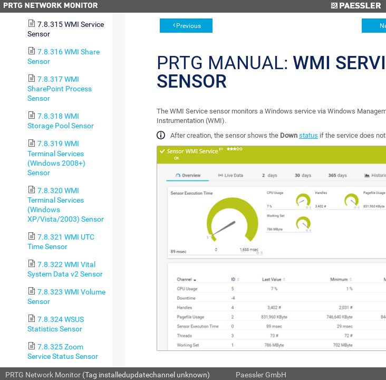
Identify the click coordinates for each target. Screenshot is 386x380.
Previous (188, 26)
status (308, 135)
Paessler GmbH (261, 374)
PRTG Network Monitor (43, 374)
